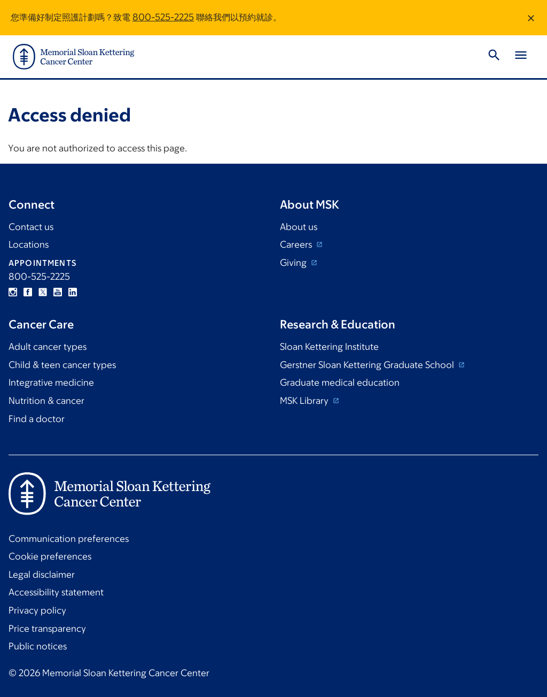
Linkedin (72, 292)
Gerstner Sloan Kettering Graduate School (368, 364)
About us (298, 226)
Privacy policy (37, 610)
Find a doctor (37, 418)
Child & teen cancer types (62, 364)
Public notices (38, 646)
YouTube (57, 292)
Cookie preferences (50, 556)
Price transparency (47, 628)
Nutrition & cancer (46, 400)
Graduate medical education (340, 382)
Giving (294, 262)
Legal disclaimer (42, 574)
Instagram (13, 292)
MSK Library (305, 400)
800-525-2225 (163, 17)
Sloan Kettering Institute (329, 346)
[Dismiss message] (531, 18)
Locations (29, 244)
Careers (297, 244)
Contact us (31, 226)
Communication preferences (69, 538)
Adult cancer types (48, 346)
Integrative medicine (51, 382)
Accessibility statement (56, 592)
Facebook (28, 292)
